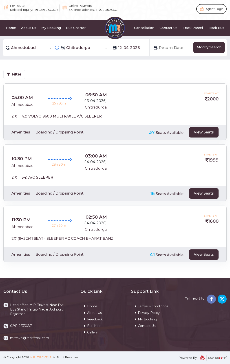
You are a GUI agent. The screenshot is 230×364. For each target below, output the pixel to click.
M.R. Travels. (40, 357)
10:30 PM (21, 158)
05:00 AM (22, 97)
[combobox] (29, 47)
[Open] (51, 48)
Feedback (93, 319)
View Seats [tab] (204, 132)
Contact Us (168, 28)
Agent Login (214, 9)
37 (152, 132)
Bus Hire (92, 326)
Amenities (20, 132)
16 (152, 193)
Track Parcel (193, 28)
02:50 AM (96, 217)
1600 (213, 221)
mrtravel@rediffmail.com (29, 338)
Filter (14, 74)
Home (11, 28)
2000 (213, 99)
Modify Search (209, 47)
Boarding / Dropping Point (59, 132)
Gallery (91, 332)
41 (152, 254)
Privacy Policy (147, 313)
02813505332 (108, 9)
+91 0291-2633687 (45, 9)
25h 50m (59, 103)
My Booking (51, 28)
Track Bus (216, 28)
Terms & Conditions (151, 306)
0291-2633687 (21, 326)
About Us (28, 28)
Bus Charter (76, 28)
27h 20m (59, 226)
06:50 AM (96, 95)
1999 (213, 160)
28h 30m (59, 164)
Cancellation (144, 28)
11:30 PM (21, 219)
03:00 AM (96, 156)
